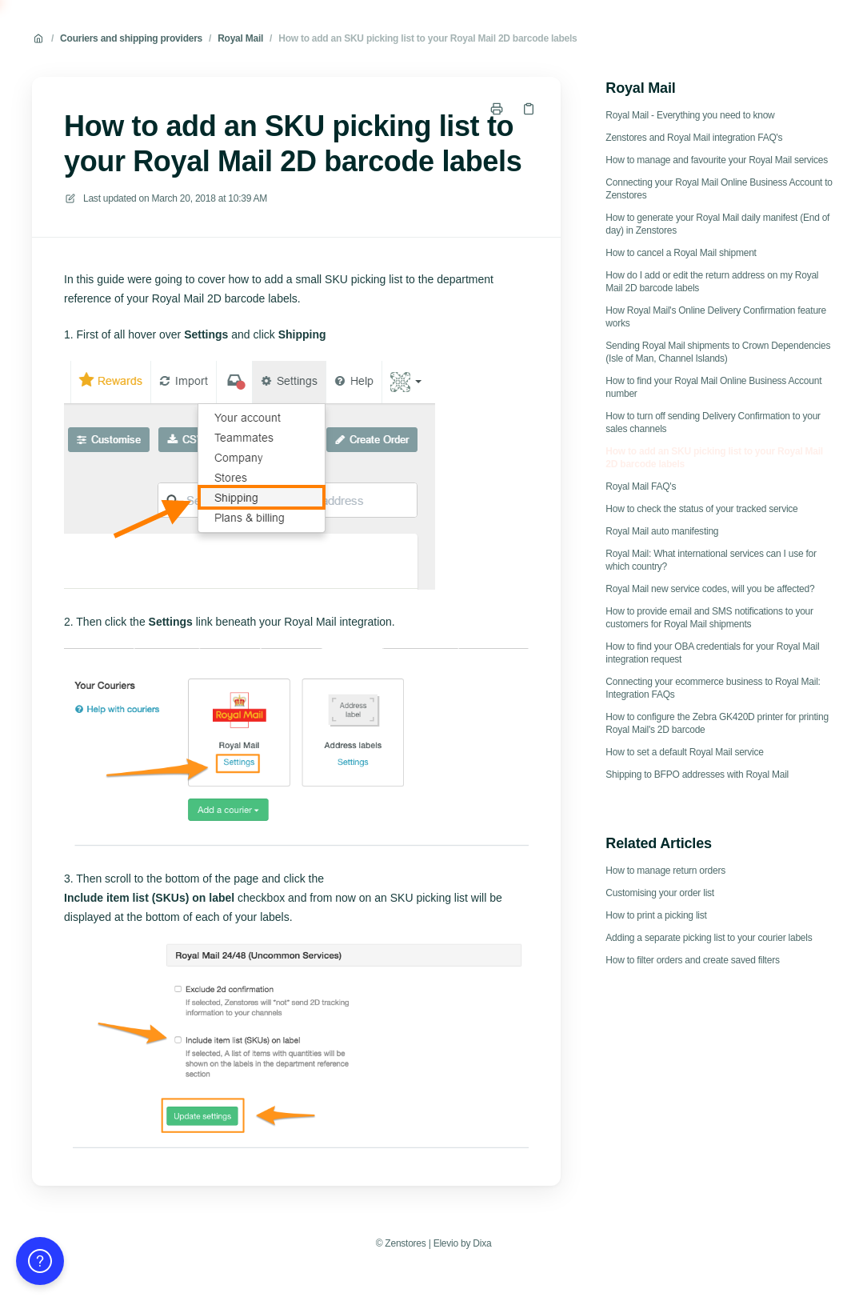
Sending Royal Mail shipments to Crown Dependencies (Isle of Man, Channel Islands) (717, 352)
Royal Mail (240, 38)
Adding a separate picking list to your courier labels (708, 937)
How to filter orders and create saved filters (692, 960)
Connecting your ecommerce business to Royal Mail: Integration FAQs (712, 688)
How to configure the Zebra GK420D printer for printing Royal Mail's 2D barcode (717, 723)
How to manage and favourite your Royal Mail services (716, 160)
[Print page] (496, 109)
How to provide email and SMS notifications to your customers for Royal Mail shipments (709, 618)
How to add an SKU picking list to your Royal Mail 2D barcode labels (427, 38)
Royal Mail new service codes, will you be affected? (709, 588)
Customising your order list (659, 893)
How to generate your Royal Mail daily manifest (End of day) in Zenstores (717, 224)
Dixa (482, 1243)
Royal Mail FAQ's (640, 486)
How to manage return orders (665, 870)
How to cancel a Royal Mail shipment (680, 252)
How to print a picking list (655, 915)
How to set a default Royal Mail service (684, 752)
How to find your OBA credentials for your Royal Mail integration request (712, 653)
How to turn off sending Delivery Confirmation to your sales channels (713, 422)
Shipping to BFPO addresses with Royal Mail (697, 774)
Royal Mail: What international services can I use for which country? (710, 560)
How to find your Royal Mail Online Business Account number (713, 387)
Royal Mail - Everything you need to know (689, 115)
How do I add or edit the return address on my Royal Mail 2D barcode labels (711, 282)
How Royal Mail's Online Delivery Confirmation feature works (715, 317)
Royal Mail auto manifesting (661, 531)
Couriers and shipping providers (131, 38)
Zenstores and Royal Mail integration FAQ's (693, 137)
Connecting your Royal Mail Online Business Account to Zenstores (718, 189)
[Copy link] (528, 109)
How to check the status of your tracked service (701, 508)
